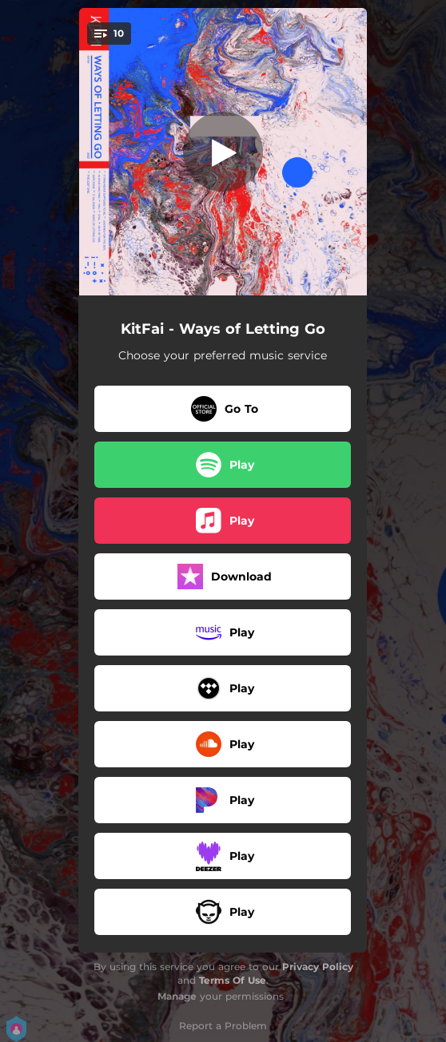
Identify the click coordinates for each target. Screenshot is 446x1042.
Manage (177, 996)
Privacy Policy (317, 967)
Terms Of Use (232, 980)
